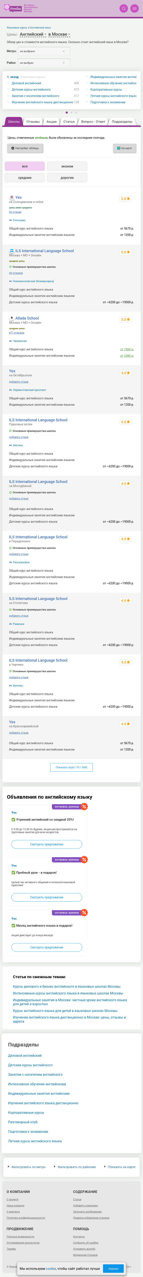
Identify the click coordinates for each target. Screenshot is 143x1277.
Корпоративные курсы (26, 1113)
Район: (11, 62)
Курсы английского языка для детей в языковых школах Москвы (65, 1011)
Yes (18, 197)
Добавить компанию (85, 1205)
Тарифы (11, 1248)
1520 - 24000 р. (123, 296)
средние (25, 178)
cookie (51, 1269)
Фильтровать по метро (27, 1167)
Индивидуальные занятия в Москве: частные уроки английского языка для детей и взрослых (70, 1002)
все (25, 166)
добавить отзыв (18, 381)
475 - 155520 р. (123, 289)
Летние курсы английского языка (35, 1141)
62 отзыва (15, 212)
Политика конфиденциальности (26, 1217)
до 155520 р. (125, 453)
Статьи (77, 1199)
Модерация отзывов (85, 1255)
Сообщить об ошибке (85, 1242)
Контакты (79, 1236)
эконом (67, 166)
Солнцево (19, 220)
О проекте (12, 1199)
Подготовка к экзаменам (28, 1132)
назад (28, 77)
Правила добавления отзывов (91, 1217)
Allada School (27, 318)
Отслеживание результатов (23, 1242)
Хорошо (113, 1268)
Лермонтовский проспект (29, 390)
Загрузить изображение (87, 1211)
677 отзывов (16, 332)
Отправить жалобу (84, 1248)
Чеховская (20, 341)
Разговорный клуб (22, 1122)
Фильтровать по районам (75, 1167)
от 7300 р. (127, 349)
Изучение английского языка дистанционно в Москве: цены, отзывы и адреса (69, 1019)
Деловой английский (26, 83)
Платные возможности (20, 1236)
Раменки (18, 624)
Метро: (12, 51)
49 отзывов (16, 273)
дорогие (67, 178)
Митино (18, 445)
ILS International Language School (44, 251)
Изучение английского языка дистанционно (42, 102)
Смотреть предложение (46, 844)
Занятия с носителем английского (36, 96)
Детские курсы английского (31, 89)
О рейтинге (13, 1211)
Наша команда (15, 1205)
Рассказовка (21, 562)
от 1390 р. (127, 355)
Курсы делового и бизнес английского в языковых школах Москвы (67, 987)
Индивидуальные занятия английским (38, 1094)
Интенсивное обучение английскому (37, 1084)
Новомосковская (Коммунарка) (33, 281)
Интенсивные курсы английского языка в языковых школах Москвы (68, 993)
